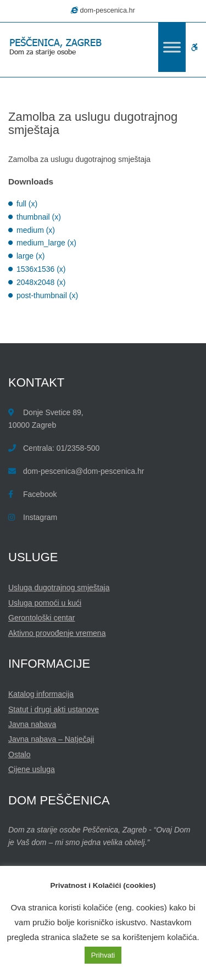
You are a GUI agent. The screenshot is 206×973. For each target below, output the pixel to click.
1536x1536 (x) (41, 269)
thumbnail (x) (38, 217)
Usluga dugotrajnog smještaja (58, 587)
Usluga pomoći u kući (44, 603)
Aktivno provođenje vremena (56, 633)
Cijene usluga (31, 769)
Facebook (40, 494)
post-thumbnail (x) (47, 295)
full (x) (26, 203)
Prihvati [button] (103, 955)
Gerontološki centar (41, 617)
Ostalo (19, 754)
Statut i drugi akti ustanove (53, 709)
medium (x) (35, 230)
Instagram (40, 517)
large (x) (30, 255)
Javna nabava (32, 724)
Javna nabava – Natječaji (51, 739)
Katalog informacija (41, 694)
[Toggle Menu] (172, 47)
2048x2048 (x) (41, 282)
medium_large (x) (46, 242)
